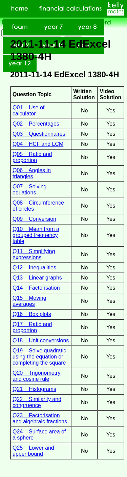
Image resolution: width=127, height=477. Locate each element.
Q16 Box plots (32, 314)
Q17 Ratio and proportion (32, 327)
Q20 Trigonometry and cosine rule (36, 376)
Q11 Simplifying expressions (34, 254)
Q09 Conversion (34, 219)
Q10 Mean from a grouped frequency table (36, 235)
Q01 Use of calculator (28, 110)
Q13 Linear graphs (37, 278)
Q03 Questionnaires (39, 134)
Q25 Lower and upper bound (33, 451)
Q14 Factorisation (36, 288)
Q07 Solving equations (30, 189)
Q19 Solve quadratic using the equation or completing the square (39, 357)
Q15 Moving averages (29, 301)
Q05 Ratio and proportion (32, 157)
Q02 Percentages (36, 124)
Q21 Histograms (34, 389)
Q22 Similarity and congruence (37, 402)
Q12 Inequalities (34, 267)
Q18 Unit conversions (41, 340)
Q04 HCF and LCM (38, 144)
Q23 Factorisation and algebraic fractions (40, 418)
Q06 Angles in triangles (32, 173)
